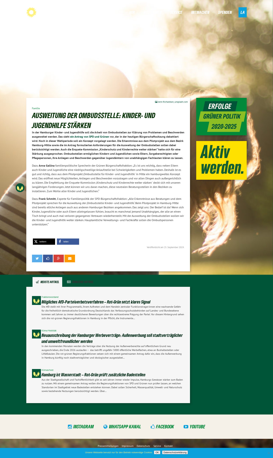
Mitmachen (200, 12)
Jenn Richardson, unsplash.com (171, 101)
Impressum (127, 446)
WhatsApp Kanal (125, 426)
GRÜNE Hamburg (52, 12)
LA (243, 12)
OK (157, 452)
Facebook (165, 426)
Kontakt (168, 446)
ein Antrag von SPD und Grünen (89, 136)
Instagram (83, 426)
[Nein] (268, 453)
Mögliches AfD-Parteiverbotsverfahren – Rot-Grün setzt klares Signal (96, 302)
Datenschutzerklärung (175, 452)
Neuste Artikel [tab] (50, 282)
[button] (44, 242)
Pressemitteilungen (108, 446)
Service (176, 12)
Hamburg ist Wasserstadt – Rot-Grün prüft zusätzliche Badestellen (93, 374)
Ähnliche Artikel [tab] (82, 282)
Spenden (225, 12)
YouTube (197, 426)
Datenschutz (143, 446)
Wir (132, 12)
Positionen (153, 12)
